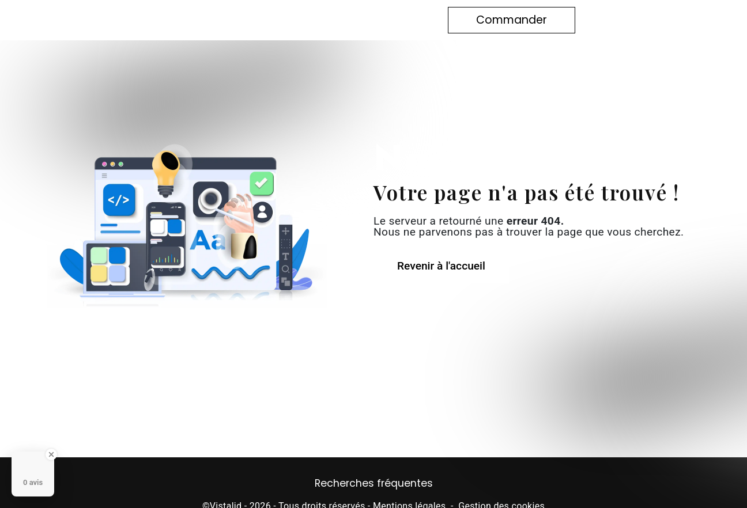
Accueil (193, 19)
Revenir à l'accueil (441, 265)
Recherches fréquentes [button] (374, 483)
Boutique (332, 19)
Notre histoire (261, 19)
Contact (392, 19)
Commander (511, 20)
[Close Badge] (51, 454)
